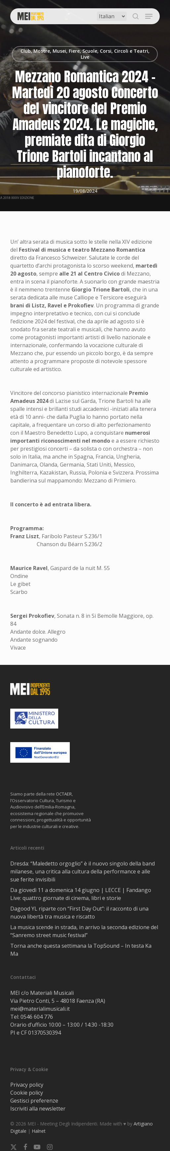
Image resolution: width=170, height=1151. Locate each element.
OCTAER (64, 794)
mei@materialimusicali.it (40, 1008)
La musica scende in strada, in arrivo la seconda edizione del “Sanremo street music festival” (84, 931)
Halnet (39, 1131)
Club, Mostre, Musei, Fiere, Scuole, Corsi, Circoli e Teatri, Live (85, 54)
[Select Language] (112, 16)
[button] (148, 16)
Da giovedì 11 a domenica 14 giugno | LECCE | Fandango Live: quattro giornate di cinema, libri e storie (80, 894)
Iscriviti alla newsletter (37, 1108)
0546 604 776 (37, 1016)
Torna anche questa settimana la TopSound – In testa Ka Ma (80, 949)
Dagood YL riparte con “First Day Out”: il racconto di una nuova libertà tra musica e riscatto (79, 912)
